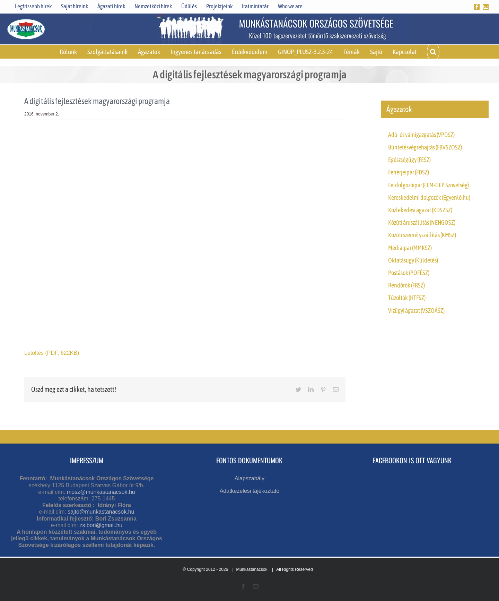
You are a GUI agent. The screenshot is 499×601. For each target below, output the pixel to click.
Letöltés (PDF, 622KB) (51, 353)
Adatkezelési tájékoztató (250, 491)
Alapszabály (249, 478)
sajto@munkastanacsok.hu (101, 512)
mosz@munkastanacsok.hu (101, 492)
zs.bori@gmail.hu (100, 525)
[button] (433, 52)
